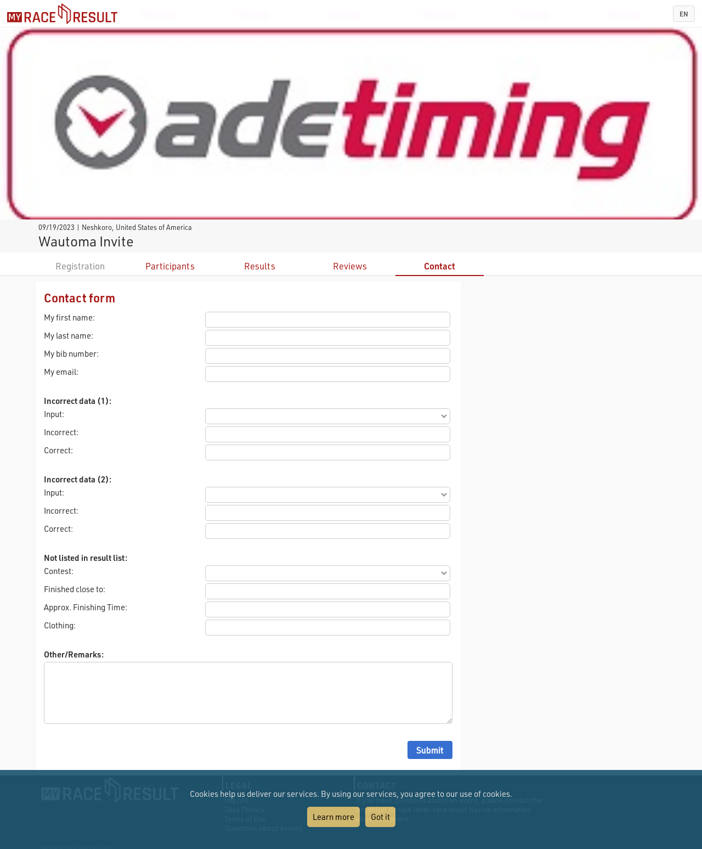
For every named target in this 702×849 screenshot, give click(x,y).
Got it (380, 816)
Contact (439, 266)
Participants (170, 266)
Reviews (350, 266)
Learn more (333, 816)
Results (259, 266)
